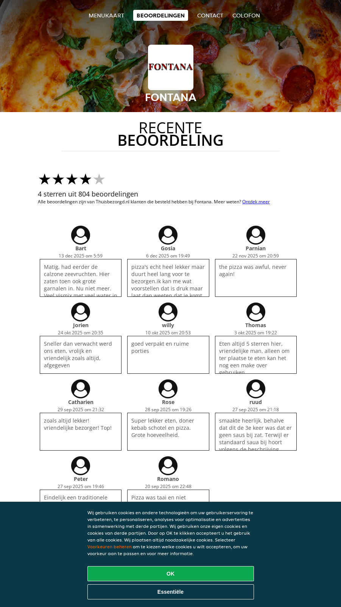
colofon (246, 15)
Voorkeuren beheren (109, 546)
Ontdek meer (256, 201)
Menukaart (106, 15)
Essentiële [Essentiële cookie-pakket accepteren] (170, 592)
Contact (210, 15)
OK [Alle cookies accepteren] (170, 574)
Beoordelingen (161, 15)
